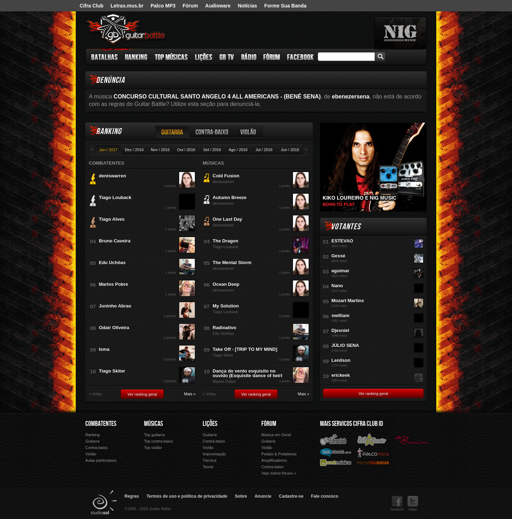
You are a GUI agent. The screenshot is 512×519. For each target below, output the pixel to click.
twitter (412, 503)
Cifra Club (91, 6)
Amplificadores (274, 460)
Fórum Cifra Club (335, 452)
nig (400, 33)
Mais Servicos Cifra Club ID (351, 423)
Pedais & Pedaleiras (279, 454)
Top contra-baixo (158, 441)
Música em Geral (276, 435)
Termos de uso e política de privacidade (186, 496)
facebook (397, 503)
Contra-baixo (212, 131)
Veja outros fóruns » (278, 473)
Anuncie (263, 496)
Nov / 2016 (160, 150)
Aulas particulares (100, 460)
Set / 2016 (212, 150)
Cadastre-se (291, 496)
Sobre (241, 496)
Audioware (218, 6)
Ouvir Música (335, 462)
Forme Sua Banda (285, 6)
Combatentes (100, 423)
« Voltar (95, 394)
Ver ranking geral (142, 394)
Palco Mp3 (373, 452)
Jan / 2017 (108, 150)
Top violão (153, 447)
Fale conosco (324, 496)
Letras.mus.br (127, 6)
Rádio (249, 57)
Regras (131, 496)
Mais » (190, 394)
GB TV (226, 57)
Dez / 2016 (134, 150)
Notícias (247, 6)
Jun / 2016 (290, 150)
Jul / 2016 (264, 150)
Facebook (300, 57)
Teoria (208, 467)
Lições (204, 57)
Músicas (153, 423)
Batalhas (104, 57)
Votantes (346, 226)
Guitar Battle (126, 29)
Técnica (210, 460)
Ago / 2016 (238, 150)
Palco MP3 (162, 6)
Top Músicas (171, 57)
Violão (248, 131)
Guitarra (172, 131)
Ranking (136, 57)
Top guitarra (154, 435)
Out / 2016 (186, 150)
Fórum (190, 6)
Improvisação (214, 454)
